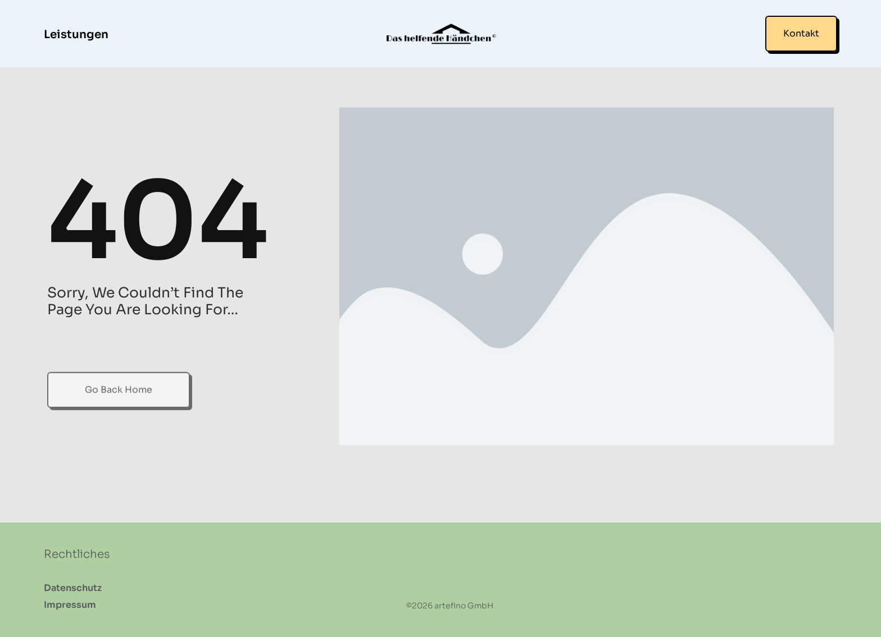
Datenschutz (73, 588)
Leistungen (76, 35)
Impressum (70, 605)
